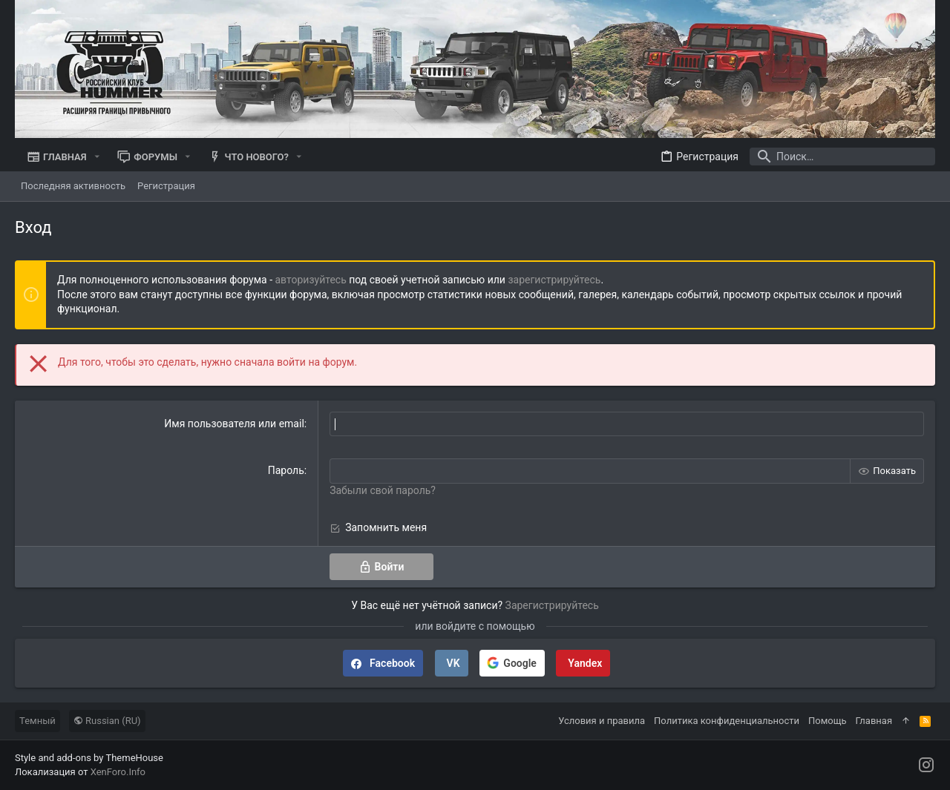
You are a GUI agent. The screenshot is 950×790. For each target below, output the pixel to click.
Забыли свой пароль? (383, 490)
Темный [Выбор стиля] (37, 720)
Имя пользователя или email (234, 423)
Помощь (827, 720)
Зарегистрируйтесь (552, 605)
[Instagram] (926, 765)
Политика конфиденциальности (726, 720)
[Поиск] (842, 156)
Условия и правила (601, 720)
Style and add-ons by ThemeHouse (89, 757)
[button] (97, 157)
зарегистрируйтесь (554, 280)
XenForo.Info (118, 771)
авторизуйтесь (311, 280)
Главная (874, 720)
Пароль (286, 470)
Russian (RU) (107, 720)
